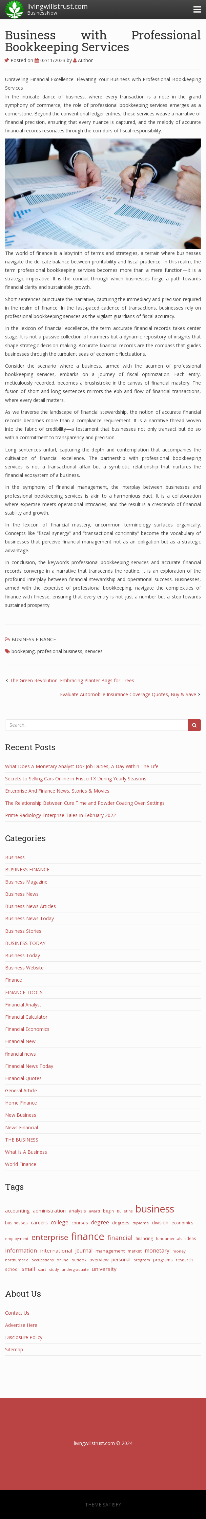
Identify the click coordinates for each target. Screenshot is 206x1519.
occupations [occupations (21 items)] (43, 1259)
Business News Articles (30, 906)
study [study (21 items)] (54, 1269)
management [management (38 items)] (110, 1251)
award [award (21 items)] (94, 1211)
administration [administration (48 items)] (49, 1210)
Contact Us (17, 1313)
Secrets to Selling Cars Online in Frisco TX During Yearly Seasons (75, 778)
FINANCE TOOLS (24, 992)
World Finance (20, 1164)
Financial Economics (27, 1029)
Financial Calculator (26, 1017)
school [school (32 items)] (12, 1269)
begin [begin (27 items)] (108, 1211)
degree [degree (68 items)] (100, 1222)
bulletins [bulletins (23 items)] (124, 1211)
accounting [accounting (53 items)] (17, 1210)
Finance (13, 980)
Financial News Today (29, 1066)
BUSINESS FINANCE (34, 639)
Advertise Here (21, 1325)
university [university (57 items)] (104, 1268)
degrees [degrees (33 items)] (120, 1223)
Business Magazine (26, 881)
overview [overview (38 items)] (98, 1260)
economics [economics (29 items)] (182, 1223)
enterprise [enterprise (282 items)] (50, 1237)
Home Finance (21, 1102)
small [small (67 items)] (28, 1269)
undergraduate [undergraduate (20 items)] (75, 1269)
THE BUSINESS (21, 1139)
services (94, 651)
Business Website (24, 967)
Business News (22, 894)
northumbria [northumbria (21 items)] (16, 1259)
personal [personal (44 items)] (120, 1259)
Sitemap (14, 1349)
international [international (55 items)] (56, 1250)
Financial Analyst (23, 1004)
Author (83, 60)
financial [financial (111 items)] (119, 1237)
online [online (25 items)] (62, 1259)
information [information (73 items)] (21, 1250)
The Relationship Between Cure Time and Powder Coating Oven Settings (85, 803)
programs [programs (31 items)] (163, 1260)
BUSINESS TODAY (25, 943)
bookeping (23, 651)
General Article (21, 1090)
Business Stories (23, 931)
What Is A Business (26, 1152)
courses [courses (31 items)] (79, 1223)
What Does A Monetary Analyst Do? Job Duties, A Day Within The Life (82, 766)
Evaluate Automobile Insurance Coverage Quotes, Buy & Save (128, 694)
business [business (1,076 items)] (155, 1208)
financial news (20, 1054)
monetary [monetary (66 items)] (157, 1250)
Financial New (20, 1041)
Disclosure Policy (23, 1337)
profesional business (59, 651)
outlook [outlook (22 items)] (78, 1259)
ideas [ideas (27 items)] (190, 1238)
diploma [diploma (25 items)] (140, 1222)
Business (15, 857)
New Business (20, 1115)
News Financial (21, 1127)
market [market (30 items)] (135, 1251)
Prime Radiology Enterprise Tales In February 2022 (60, 815)
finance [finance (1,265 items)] (87, 1236)
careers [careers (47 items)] (39, 1222)
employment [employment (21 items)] (16, 1238)
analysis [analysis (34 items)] (77, 1211)
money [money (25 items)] (179, 1251)
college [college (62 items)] (59, 1222)
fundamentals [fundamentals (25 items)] (169, 1238)
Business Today (22, 955)
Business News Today (29, 918)
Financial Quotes (23, 1078)
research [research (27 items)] (184, 1260)
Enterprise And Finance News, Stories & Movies (57, 791)
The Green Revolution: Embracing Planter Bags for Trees (72, 680)
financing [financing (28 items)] (144, 1238)
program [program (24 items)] (141, 1259)
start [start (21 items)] (42, 1269)
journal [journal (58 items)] (83, 1250)
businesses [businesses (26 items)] (16, 1222)
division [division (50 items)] (160, 1222)
